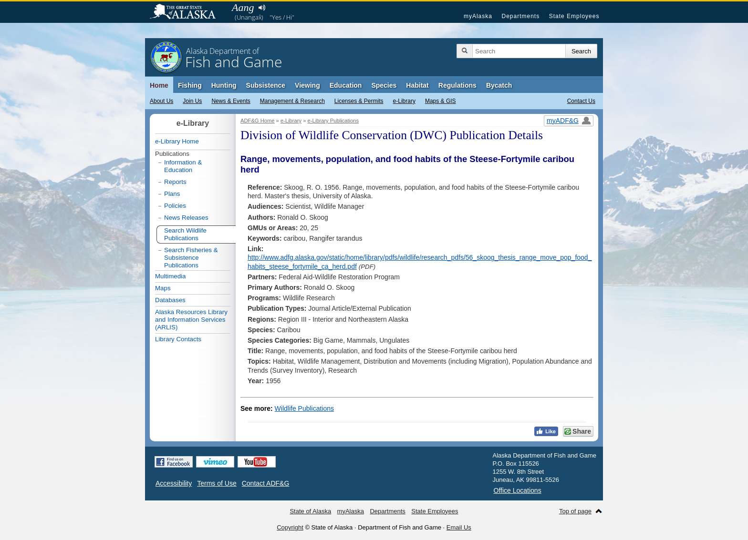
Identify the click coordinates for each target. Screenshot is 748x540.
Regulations (457, 85)
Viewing (307, 85)
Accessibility (174, 483)
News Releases (186, 217)
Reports (175, 181)
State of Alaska (187, 12)
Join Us (192, 101)
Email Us (459, 527)
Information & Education (183, 166)
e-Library (404, 101)
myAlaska (478, 16)
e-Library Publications (333, 120)
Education (346, 85)
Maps (163, 288)
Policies (175, 205)
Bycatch (499, 85)
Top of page (575, 511)
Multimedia (170, 276)
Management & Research (292, 101)
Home (159, 85)
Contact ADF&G (266, 483)
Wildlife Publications (304, 408)
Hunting (224, 85)
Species (383, 85)
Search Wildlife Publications (185, 234)
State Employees (574, 16)
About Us (161, 101)
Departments (520, 16)
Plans (172, 193)
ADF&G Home (257, 120)
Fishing (190, 85)
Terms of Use (216, 483)
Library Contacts (178, 339)
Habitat (417, 85)
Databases (170, 300)
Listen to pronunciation (262, 7)
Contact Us (581, 101)
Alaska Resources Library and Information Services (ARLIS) (191, 319)
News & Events (230, 101)
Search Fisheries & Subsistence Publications (191, 257)
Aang (243, 7)
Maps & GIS (440, 101)
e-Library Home (177, 141)
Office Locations (517, 490)
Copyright (290, 527)
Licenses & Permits (359, 101)
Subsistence (265, 85)
